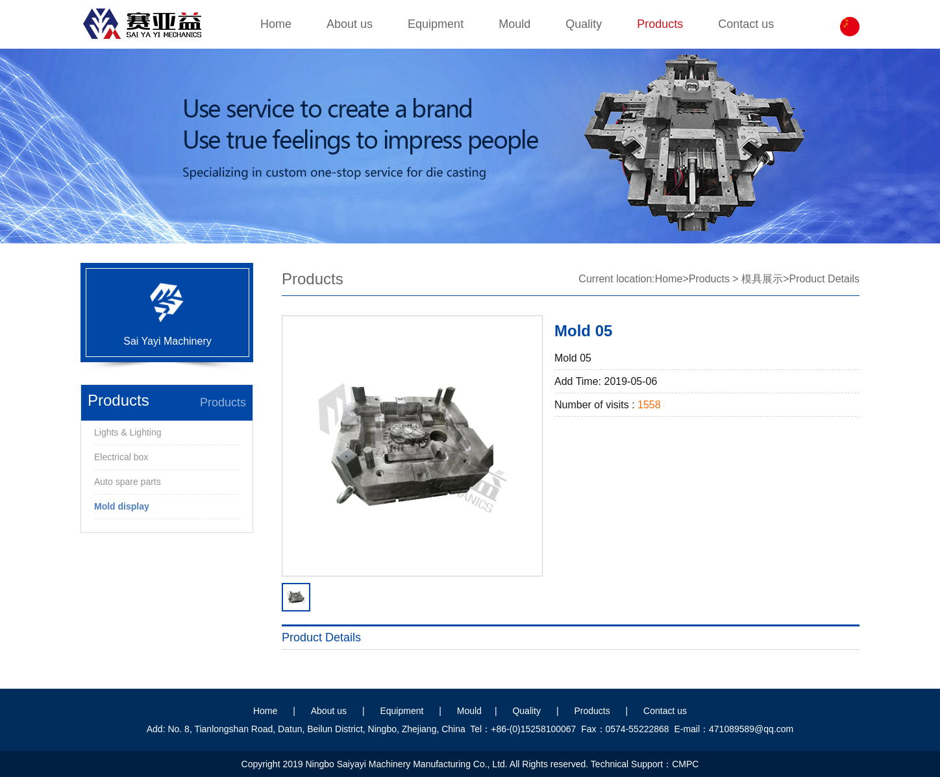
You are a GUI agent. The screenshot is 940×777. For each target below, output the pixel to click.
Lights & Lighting (128, 432)
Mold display (121, 506)
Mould (514, 24)
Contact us (746, 24)
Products (660, 24)
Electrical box (121, 457)
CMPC (685, 764)
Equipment (436, 24)
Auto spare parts (127, 481)
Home (275, 24)
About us (350, 24)
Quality (583, 24)
